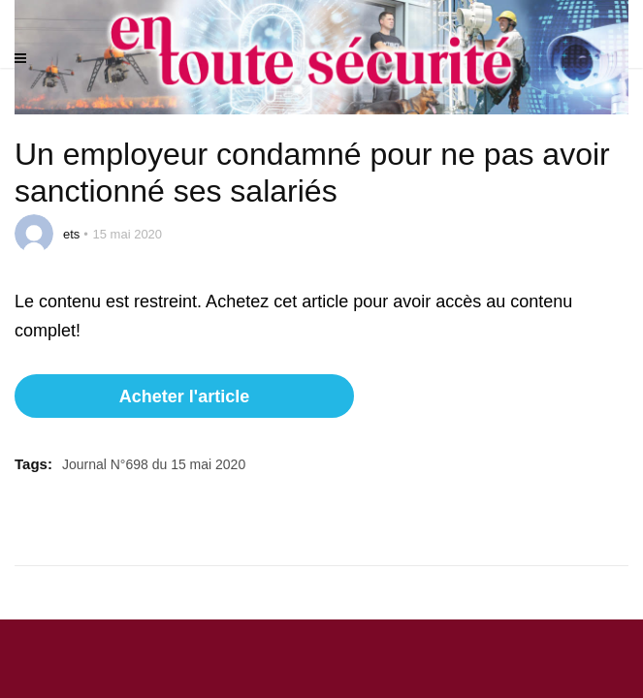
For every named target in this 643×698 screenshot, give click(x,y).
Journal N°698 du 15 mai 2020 (153, 464)
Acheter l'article (184, 396)
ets (71, 234)
